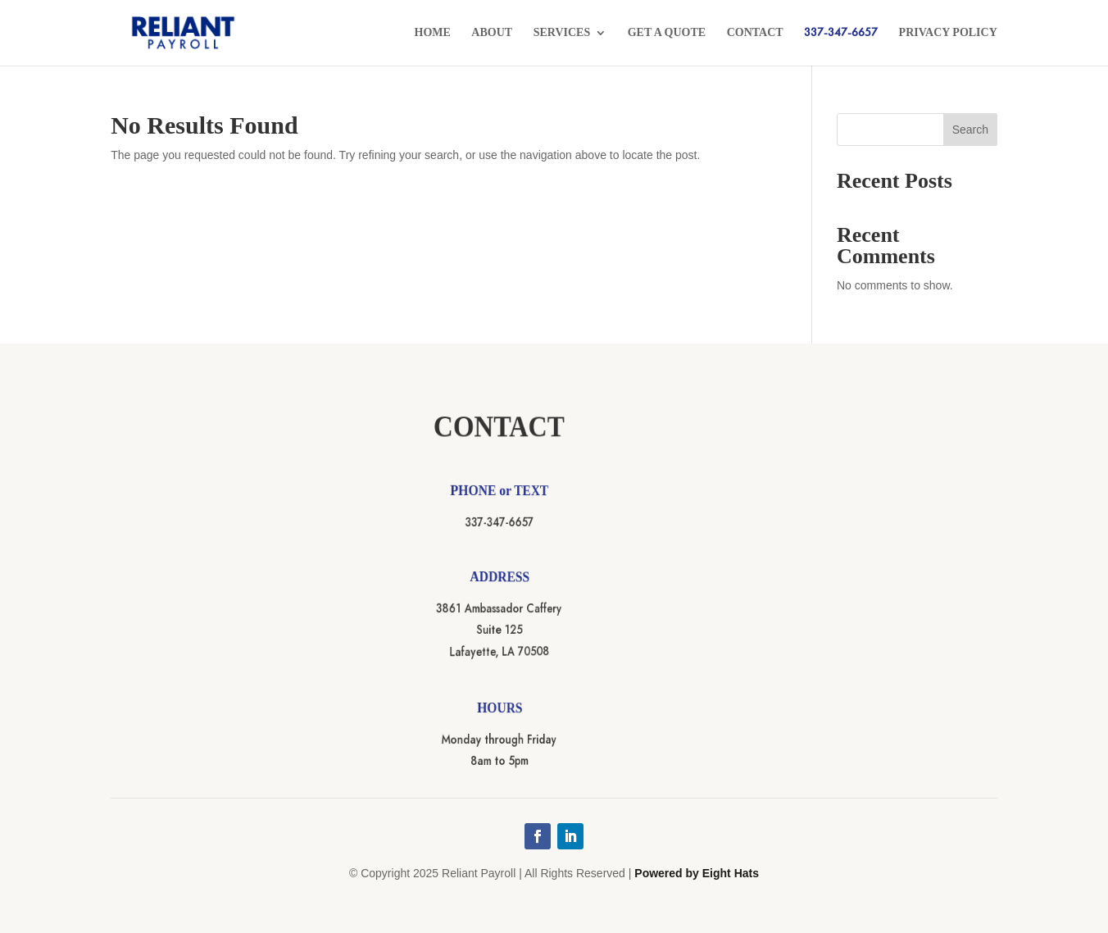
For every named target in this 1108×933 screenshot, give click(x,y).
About (491, 33)
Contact (755, 33)
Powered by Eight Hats (696, 873)
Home (433, 33)
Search (970, 129)
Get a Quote (667, 33)
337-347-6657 (841, 33)
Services (562, 33)
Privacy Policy (948, 33)
